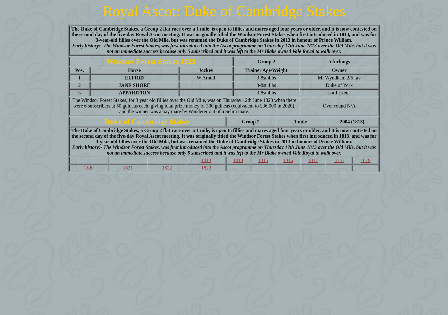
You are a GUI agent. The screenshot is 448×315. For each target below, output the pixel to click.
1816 (288, 160)
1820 (89, 167)
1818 (339, 160)
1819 (366, 160)
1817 (313, 160)
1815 (263, 160)
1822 (167, 167)
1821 (128, 167)
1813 (206, 160)
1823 (206, 167)
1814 (238, 160)
